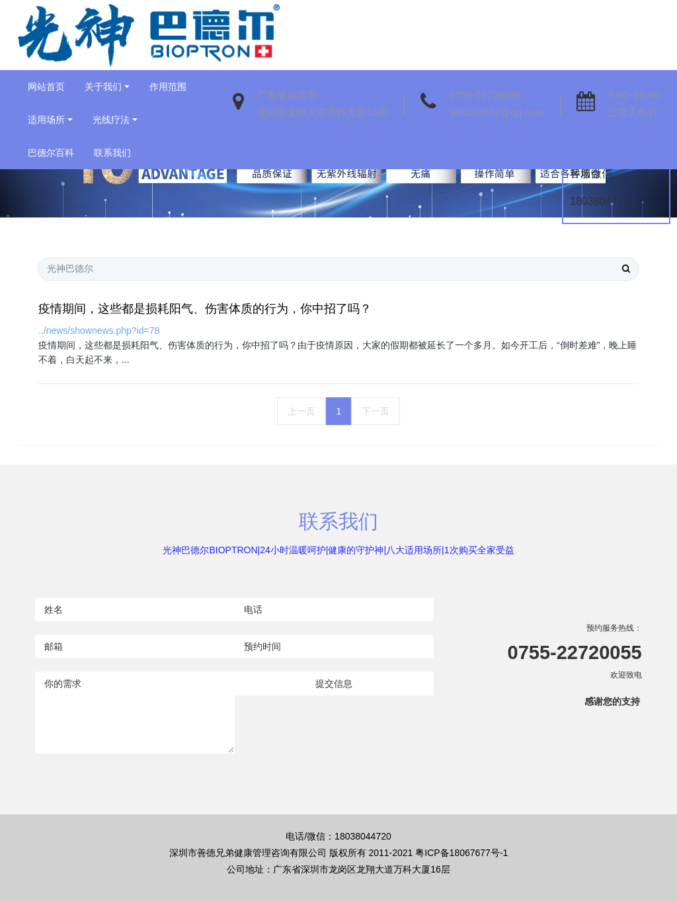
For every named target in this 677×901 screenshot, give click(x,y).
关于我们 (103, 86)
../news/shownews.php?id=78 (98, 330)
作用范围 (167, 86)
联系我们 (112, 152)
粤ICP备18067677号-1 (461, 852)
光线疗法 (111, 119)
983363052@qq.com (497, 112)
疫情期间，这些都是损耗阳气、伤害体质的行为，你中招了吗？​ (205, 308)
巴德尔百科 (51, 152)
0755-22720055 (485, 94)
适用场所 (46, 119)
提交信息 (333, 683)
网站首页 (46, 86)
